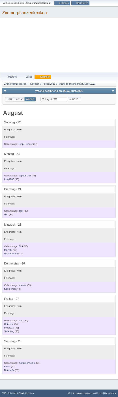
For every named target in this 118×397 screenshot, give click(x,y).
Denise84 (9, 370)
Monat (19, 99)
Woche (30, 99)
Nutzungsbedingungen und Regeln (87, 393)
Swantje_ (9, 331)
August (13, 113)
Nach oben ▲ (110, 393)
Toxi (21, 211)
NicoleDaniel (11, 253)
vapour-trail (25, 175)
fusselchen (10, 288)
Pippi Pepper (26, 144)
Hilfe (69, 393)
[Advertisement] (59, 45)
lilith (6, 214)
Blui (21, 246)
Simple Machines (26, 393)
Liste (9, 99)
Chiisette (9, 324)
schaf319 (9, 327)
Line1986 (9, 179)
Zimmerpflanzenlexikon (24, 12)
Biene (7, 366)
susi (21, 320)
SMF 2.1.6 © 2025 (10, 393)
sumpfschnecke (27, 363)
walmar (23, 285)
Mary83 (8, 250)
